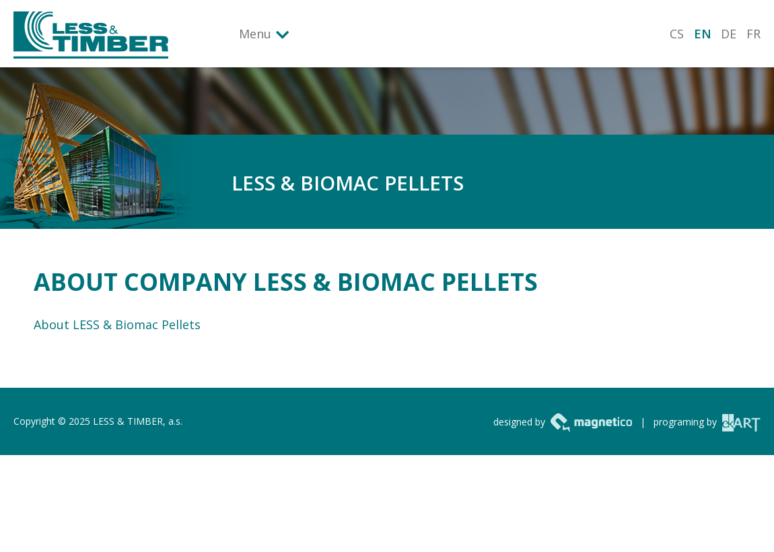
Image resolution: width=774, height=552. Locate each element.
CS (677, 34)
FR (753, 34)
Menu (255, 34)
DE (728, 34)
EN (702, 34)
